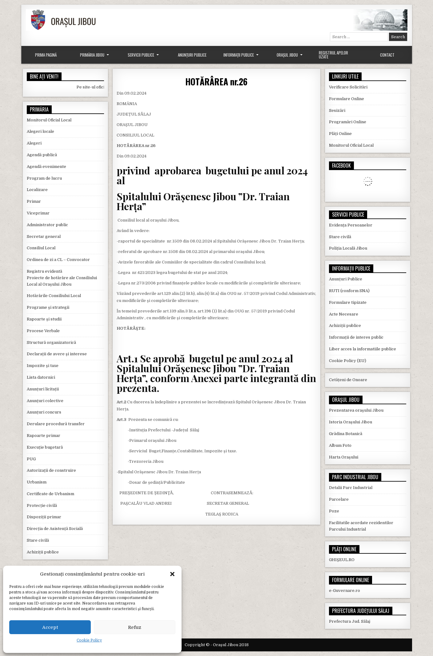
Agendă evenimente (46, 166)
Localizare (37, 189)
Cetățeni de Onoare (348, 379)
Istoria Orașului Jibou (350, 422)
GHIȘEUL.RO (342, 559)
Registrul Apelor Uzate (333, 55)
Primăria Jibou (92, 55)
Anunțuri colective (45, 400)
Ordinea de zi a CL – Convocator (58, 259)
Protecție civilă (42, 505)
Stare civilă (38, 540)
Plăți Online (340, 133)
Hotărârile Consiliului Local (54, 295)
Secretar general (44, 236)
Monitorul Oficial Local (49, 120)
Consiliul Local (41, 248)
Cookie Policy (89, 640)
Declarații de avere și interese (57, 354)
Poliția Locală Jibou (348, 248)
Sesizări (337, 110)
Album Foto (340, 445)
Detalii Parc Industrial (350, 487)
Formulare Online (346, 98)
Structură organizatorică (51, 342)
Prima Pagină (46, 55)
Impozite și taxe (42, 365)
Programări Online (347, 122)
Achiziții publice (43, 552)
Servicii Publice (141, 55)
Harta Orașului (343, 457)
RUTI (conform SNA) (349, 290)
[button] (172, 574)
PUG (31, 459)
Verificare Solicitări (348, 87)
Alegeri (34, 143)
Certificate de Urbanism (50, 493)
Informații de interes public (356, 337)
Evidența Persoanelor (350, 225)
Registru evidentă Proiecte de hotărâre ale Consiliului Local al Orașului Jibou (62, 278)
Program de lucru (44, 178)
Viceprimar (38, 213)
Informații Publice (238, 55)
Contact (387, 55)
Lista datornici (41, 377)
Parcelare (339, 499)
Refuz (134, 627)
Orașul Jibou (287, 55)
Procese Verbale (43, 330)
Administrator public (47, 224)
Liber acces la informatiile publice (362, 349)
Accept (50, 627)
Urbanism (36, 482)
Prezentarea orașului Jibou (356, 410)
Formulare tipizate (348, 302)
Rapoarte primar (43, 435)
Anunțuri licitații (43, 389)
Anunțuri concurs (44, 412)
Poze (334, 511)
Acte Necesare (343, 314)
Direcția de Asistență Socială (55, 528)
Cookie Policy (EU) (347, 360)
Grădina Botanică (345, 433)
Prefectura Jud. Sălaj (349, 621)
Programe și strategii (48, 307)
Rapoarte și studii (44, 319)
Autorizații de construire (51, 470)
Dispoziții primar (44, 517)
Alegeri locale (40, 131)
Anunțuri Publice (192, 55)
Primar (34, 201)
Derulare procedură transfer (56, 424)
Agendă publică (42, 155)
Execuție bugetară (45, 447)
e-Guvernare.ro (344, 590)
